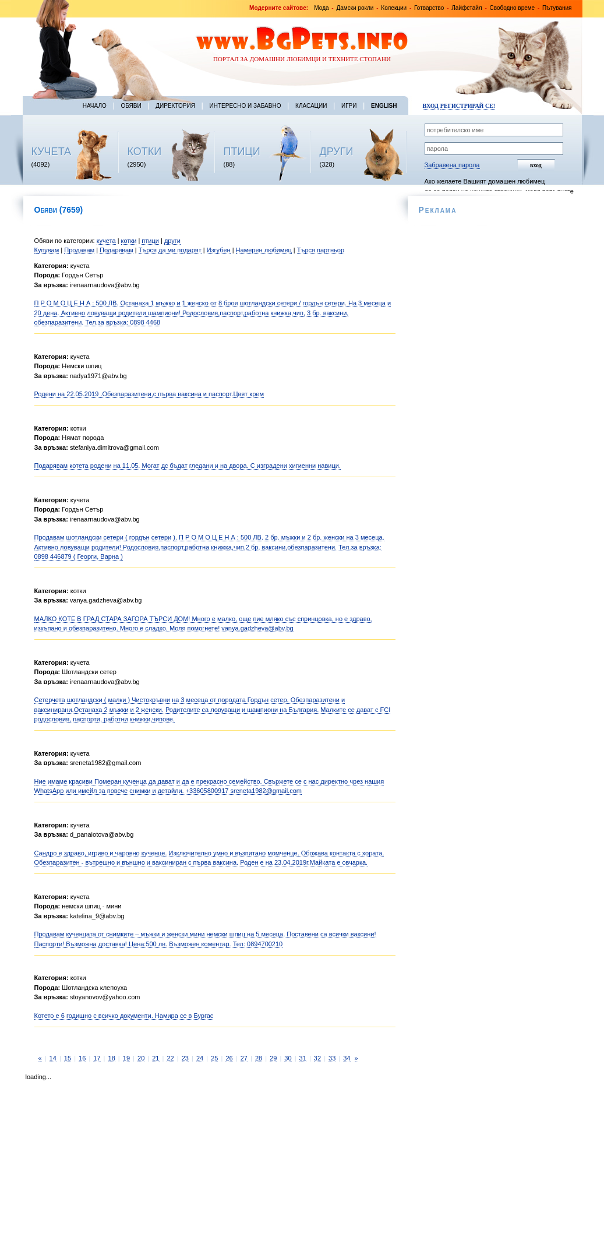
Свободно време (512, 8)
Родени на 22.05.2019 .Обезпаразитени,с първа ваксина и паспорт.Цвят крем (149, 393)
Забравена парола (452, 164)
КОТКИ (145, 151)
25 (214, 1058)
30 (287, 1058)
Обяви (131, 106)
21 (155, 1058)
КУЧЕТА (51, 151)
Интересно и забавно (245, 106)
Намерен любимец (264, 249)
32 (317, 1058)
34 (346, 1058)
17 (96, 1058)
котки (129, 240)
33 (332, 1058)
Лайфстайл (466, 8)
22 (170, 1058)
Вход (431, 106)
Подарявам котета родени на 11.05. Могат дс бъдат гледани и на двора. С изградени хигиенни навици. (187, 465)
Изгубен (219, 249)
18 (111, 1058)
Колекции (394, 8)
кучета (106, 240)
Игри (348, 106)
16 (82, 1058)
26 (228, 1058)
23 (185, 1058)
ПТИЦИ (242, 151)
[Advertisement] (139, 1159)
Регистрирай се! (467, 106)
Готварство (429, 8)
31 (302, 1058)
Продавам (79, 249)
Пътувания (556, 8)
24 (199, 1058)
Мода (321, 8)
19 (126, 1058)
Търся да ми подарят (170, 249)
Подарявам (116, 249)
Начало (95, 106)
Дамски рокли (354, 8)
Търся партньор (320, 249)
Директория (175, 106)
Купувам (46, 249)
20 (140, 1058)
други (172, 240)
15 (67, 1058)
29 (273, 1058)
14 (53, 1058)
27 (244, 1058)
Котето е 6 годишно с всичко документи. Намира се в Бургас (124, 1015)
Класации (311, 106)
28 (258, 1058)
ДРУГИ (337, 151)
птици (150, 240)
